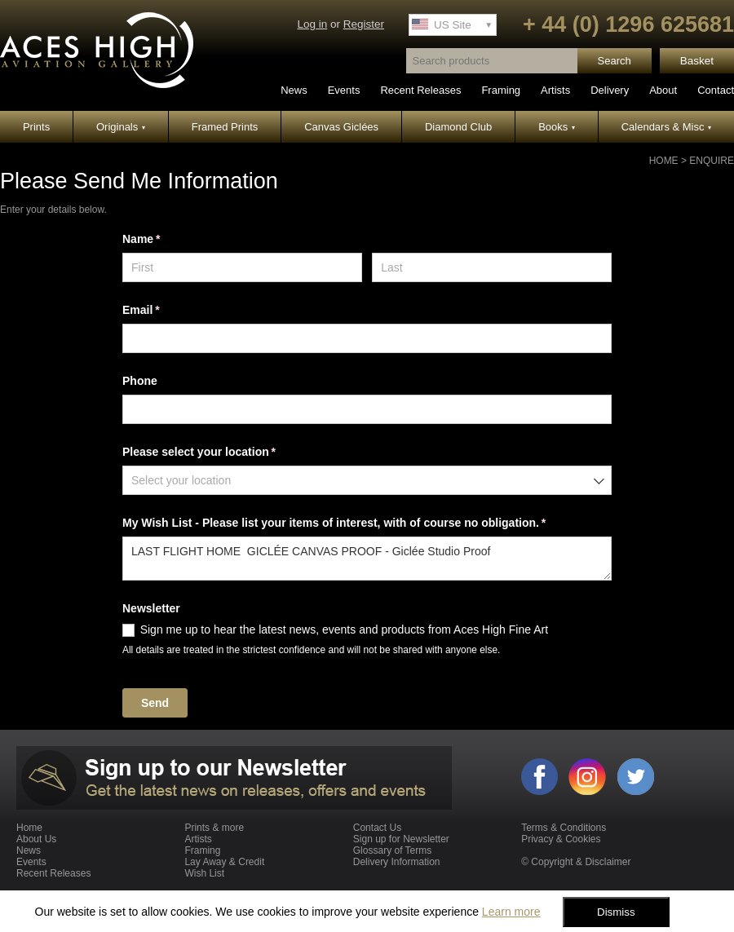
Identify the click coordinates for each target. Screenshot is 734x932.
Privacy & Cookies (560, 839)
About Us (36, 839)
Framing (500, 90)
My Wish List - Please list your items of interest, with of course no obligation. (357, 523)
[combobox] (367, 480)
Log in (312, 24)
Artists (555, 90)
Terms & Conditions (563, 827)
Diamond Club (458, 127)
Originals (120, 127)
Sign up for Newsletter (401, 839)
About (663, 90)
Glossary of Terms (392, 850)
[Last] (492, 267)
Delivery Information (396, 862)
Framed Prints (225, 127)
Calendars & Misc (666, 127)
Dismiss (616, 912)
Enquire (711, 160)
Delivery (609, 90)
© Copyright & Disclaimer (575, 862)
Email (164, 311)
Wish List (204, 873)
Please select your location (222, 452)
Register (363, 24)
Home (664, 160)
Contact (715, 90)
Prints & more (214, 827)
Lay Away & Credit (224, 862)
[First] (242, 267)
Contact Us (377, 827)
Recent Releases (420, 90)
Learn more (511, 911)
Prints (36, 127)
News (294, 90)
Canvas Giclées (341, 127)
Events (344, 90)
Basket (697, 61)
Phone (139, 380)
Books (556, 127)
